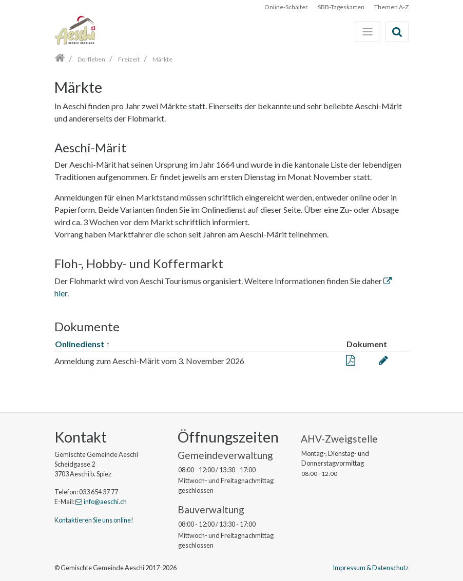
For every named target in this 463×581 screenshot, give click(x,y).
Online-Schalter (286, 7)
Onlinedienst (79, 344)
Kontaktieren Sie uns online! (93, 520)
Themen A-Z (391, 7)
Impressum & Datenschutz (371, 568)
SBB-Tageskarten (341, 7)
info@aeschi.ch (105, 501)
